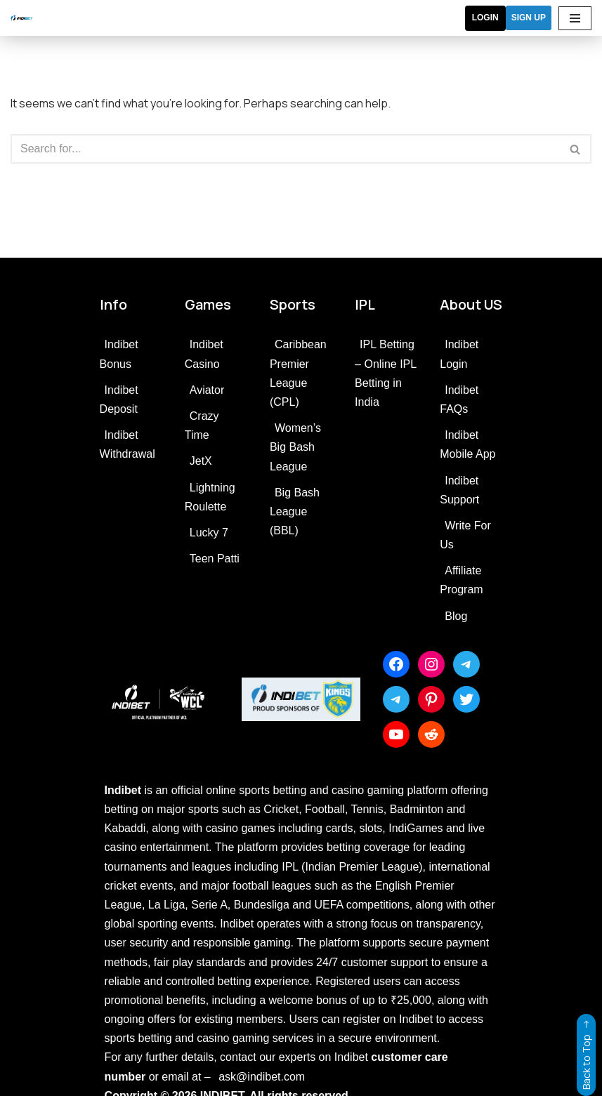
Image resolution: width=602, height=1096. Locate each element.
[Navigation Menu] (574, 18)
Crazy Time (202, 425)
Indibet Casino (204, 353)
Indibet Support (459, 490)
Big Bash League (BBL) (295, 511)
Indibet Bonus (119, 353)
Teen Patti (215, 558)
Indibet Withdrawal (127, 444)
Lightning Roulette (210, 497)
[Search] (285, 149)
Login (485, 17)
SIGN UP (528, 17)
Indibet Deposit (119, 399)
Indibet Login (459, 353)
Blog (456, 616)
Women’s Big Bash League (295, 447)
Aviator (207, 390)
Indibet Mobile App (467, 444)
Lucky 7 (209, 533)
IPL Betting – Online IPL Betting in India (385, 373)
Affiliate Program (461, 579)
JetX (201, 461)
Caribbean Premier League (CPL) (298, 373)
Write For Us (465, 535)
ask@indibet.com (261, 1077)
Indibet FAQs (459, 399)
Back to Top (586, 1052)
